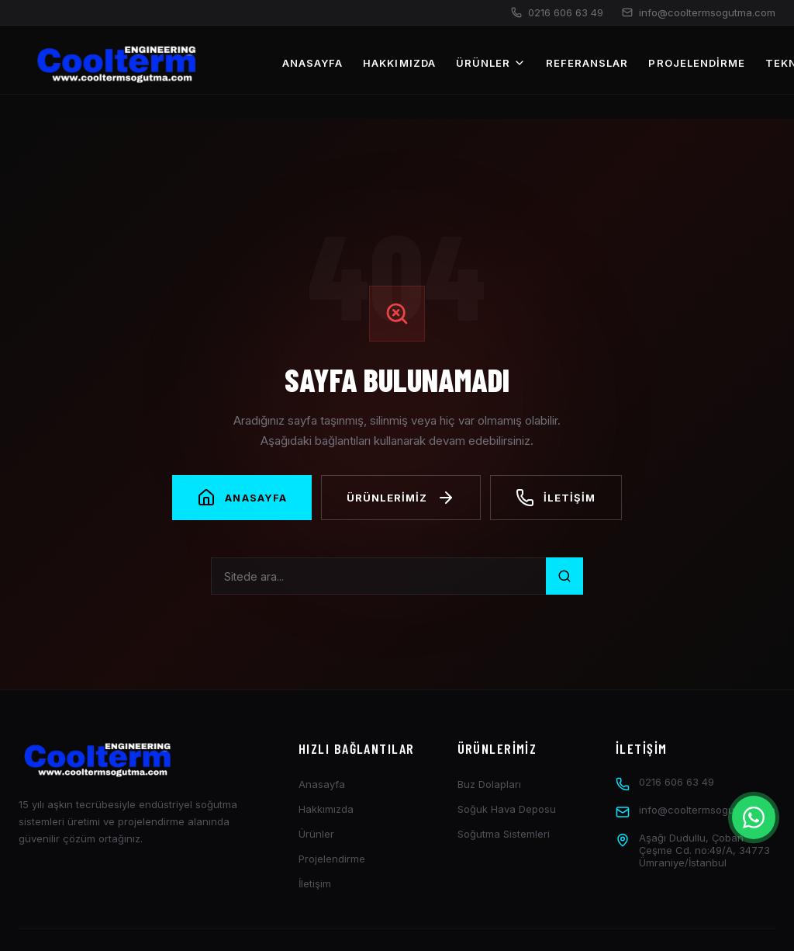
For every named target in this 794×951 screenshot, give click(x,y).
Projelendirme (696, 63)
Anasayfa (312, 63)
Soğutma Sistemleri (503, 834)
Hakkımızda (399, 63)
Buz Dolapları (489, 784)
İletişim (315, 883)
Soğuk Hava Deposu (506, 809)
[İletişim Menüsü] (753, 817)
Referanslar (587, 63)
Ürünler (491, 63)
